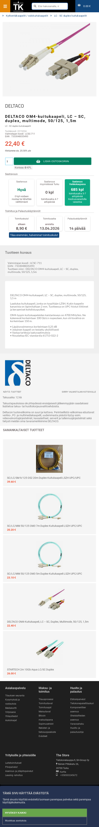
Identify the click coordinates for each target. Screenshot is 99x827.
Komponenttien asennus (78, 709)
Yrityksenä (10, 712)
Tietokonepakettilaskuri (82, 703)
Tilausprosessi (46, 699)
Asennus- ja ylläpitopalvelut (19, 771)
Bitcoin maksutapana (46, 717)
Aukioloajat (11, 720)
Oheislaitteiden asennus (77, 717)
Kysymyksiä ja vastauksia (12, 701)
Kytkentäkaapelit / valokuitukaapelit (25, 15)
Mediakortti (11, 708)
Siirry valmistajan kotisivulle (79, 392)
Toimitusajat (45, 707)
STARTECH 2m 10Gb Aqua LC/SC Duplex (30, 669)
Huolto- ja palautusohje (76, 730)
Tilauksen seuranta (14, 695)
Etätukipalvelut (77, 699)
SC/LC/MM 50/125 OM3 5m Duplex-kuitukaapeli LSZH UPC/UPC (44, 573)
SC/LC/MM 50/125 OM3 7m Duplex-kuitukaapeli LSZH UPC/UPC (44, 525)
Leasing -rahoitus (14, 775)
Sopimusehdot (46, 724)
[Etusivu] (18, 10)
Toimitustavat (46, 703)
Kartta (61, 772)
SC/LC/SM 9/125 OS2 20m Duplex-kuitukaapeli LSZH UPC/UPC (44, 477)
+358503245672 (66, 775)
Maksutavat (45, 711)
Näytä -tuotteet (12, 392)
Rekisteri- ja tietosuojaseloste (47, 730)
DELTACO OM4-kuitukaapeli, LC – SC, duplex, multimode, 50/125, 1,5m (48, 621)
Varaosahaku (77, 724)
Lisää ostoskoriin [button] (56, 161)
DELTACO (14, 106)
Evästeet (43, 736)
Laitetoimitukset (13, 763)
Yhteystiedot (11, 716)
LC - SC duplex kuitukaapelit (68, 15)
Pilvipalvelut (11, 767)
